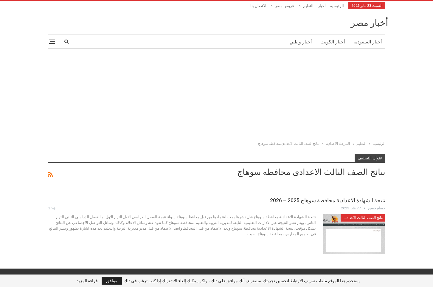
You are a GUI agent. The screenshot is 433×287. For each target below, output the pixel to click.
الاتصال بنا (258, 6)
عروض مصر (284, 6)
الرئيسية (337, 6)
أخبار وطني (300, 42)
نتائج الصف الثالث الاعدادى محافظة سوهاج (362, 218)
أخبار (322, 6)
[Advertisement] (216, 93)
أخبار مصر (369, 23)
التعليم (308, 6)
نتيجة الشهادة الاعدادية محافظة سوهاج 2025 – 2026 (327, 200)
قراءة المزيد (87, 281)
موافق (111, 280)
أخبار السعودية (367, 42)
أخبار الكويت (332, 42)
